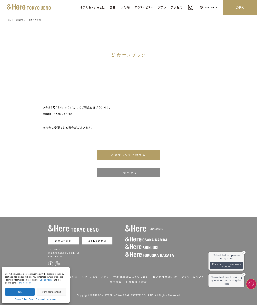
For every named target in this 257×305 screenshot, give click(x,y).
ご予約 (239, 7)
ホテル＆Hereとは (92, 7)
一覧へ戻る (128, 173)
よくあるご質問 (97, 240)
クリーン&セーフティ (95, 276)
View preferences (51, 291)
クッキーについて (193, 276)
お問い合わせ (63, 240)
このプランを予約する (128, 155)
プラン (162, 7)
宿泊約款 (72, 276)
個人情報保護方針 (165, 276)
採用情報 (116, 282)
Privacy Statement (37, 299)
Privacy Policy (24, 282)
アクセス (176, 7)
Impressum (52, 299)
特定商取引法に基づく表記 (131, 276)
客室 (113, 7)
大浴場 (125, 7)
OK (20, 291)
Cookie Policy (46, 279)
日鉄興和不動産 (136, 282)
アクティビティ (144, 7)
